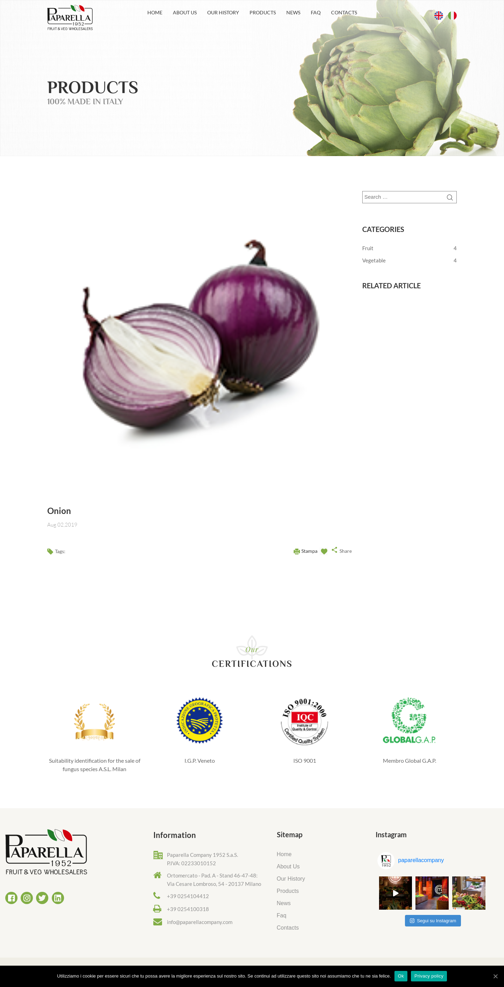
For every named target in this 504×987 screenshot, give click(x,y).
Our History (223, 12)
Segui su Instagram (433, 920)
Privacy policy (428, 976)
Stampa (309, 551)
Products (263, 12)
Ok (401, 976)
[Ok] (495, 976)
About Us (185, 12)
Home (154, 12)
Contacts (344, 12)
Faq (316, 12)
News (293, 12)
